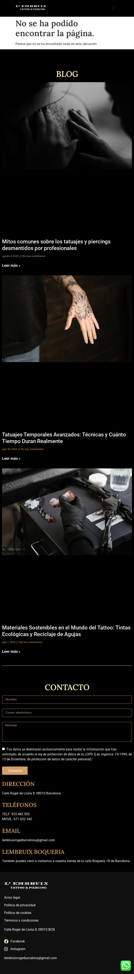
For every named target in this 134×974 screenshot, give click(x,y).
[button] (113, 8)
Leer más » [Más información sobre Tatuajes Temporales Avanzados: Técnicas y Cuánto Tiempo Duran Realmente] (11, 458)
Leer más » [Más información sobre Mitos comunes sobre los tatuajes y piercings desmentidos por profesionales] (11, 265)
